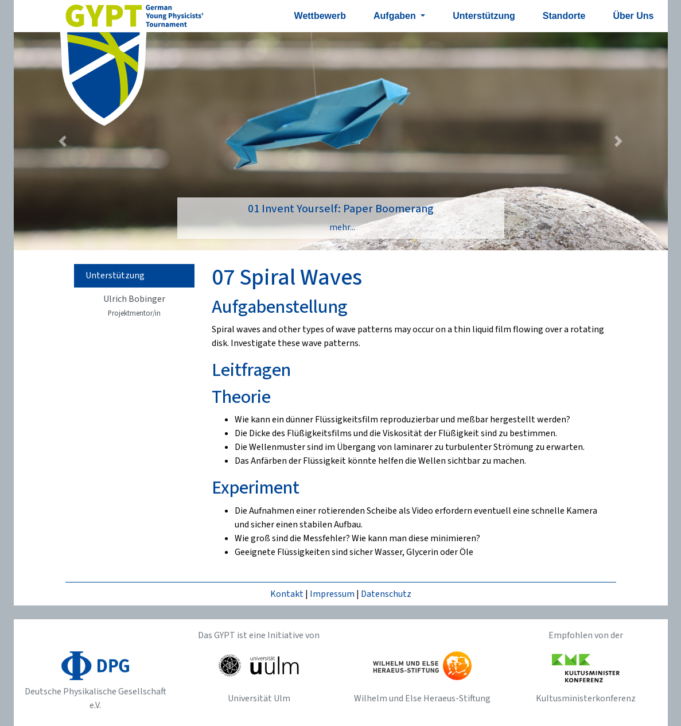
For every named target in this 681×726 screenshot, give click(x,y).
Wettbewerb (320, 16)
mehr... (342, 227)
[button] (63, 141)
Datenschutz (386, 594)
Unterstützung (484, 16)
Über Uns (633, 16)
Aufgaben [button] (395, 16)
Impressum (332, 594)
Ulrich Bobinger (134, 306)
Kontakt (286, 594)
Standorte (564, 16)
